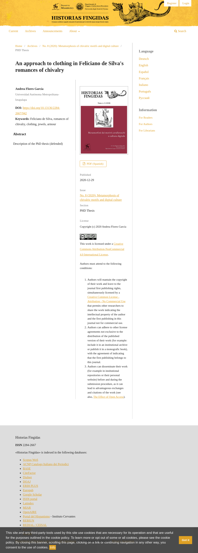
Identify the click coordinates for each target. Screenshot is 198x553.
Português (145, 91)
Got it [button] (185, 540)
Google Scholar (32, 494)
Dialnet (27, 477)
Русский (144, 98)
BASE (27, 468)
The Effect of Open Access (108, 396)
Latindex (28, 503)
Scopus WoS (30, 459)
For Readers (146, 117)
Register (172, 3)
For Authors (146, 124)
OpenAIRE (30, 512)
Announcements (52, 31)
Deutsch (144, 58)
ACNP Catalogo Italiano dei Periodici (46, 464)
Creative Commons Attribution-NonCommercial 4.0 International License (102, 249)
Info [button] (52, 547)
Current (13, 31)
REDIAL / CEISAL (35, 525)
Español (144, 72)
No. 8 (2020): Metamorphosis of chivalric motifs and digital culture (80, 45)
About (73, 31)
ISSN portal (30, 499)
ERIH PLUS (30, 485)
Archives (30, 31)
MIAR (27, 507)
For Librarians (147, 130)
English (143, 65)
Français (144, 78)
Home (18, 45)
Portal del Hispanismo (36, 516)
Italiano (143, 84)
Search (180, 31)
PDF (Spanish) (94, 163)
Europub (28, 490)
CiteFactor (29, 473)
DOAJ (27, 481)
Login (185, 3)
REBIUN (28, 520)
